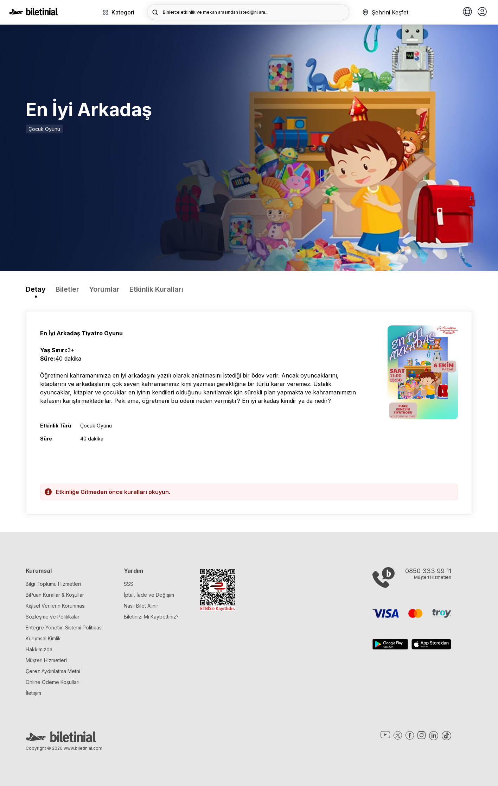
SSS (128, 584)
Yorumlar (104, 289)
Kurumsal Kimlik (43, 638)
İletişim (33, 693)
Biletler (67, 289)
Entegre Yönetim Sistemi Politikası (64, 627)
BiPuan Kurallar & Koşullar (55, 595)
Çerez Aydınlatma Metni (53, 671)
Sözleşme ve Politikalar (52, 617)
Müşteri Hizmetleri (46, 660)
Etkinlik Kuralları (156, 289)
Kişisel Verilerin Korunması (55, 606)
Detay (36, 289)
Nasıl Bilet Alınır (141, 606)
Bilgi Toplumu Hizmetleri (53, 584)
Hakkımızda (39, 649)
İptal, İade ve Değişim (149, 595)
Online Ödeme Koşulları (52, 682)
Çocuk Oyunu (44, 129)
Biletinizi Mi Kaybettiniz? (151, 617)
